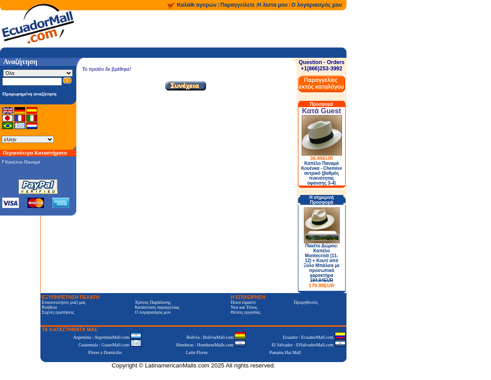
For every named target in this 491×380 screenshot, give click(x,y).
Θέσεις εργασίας (245, 312)
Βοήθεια (49, 307)
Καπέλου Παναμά (21, 161)
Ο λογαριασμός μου (316, 5)
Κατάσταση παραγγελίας (157, 307)
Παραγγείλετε (238, 5)
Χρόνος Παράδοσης (153, 302)
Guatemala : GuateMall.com (110, 344)
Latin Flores (197, 352)
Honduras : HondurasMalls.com (211, 344)
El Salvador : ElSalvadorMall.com (308, 344)
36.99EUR (321, 158)
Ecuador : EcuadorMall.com (314, 337)
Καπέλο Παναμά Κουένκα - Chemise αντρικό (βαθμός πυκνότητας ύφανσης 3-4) (321, 173)
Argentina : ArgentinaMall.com (107, 337)
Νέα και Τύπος (244, 307)
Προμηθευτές (306, 302)
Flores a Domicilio (105, 352)
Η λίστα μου (272, 5)
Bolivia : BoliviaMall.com (216, 337)
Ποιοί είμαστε (243, 302)
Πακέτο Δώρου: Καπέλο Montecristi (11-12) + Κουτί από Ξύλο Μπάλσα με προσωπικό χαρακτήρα (321, 265)
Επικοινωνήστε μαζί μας (64, 302)
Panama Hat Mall (285, 352)
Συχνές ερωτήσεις (58, 312)
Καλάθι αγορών (196, 5)
